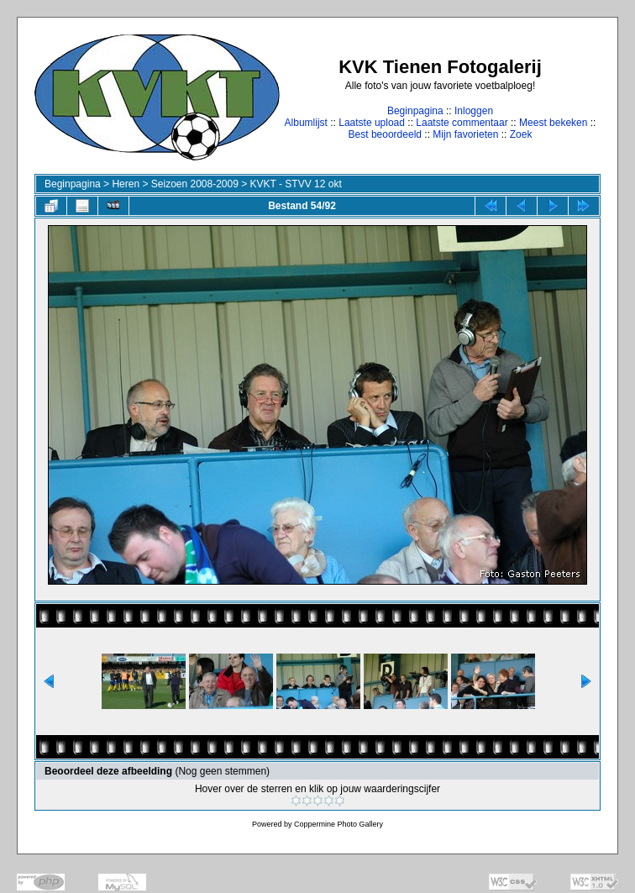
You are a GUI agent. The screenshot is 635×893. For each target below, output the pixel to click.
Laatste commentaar (461, 123)
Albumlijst (306, 123)
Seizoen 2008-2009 (195, 184)
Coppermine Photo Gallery (338, 824)
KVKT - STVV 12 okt (296, 184)
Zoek (521, 134)
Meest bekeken (553, 123)
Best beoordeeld (385, 134)
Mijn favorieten (465, 134)
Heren (125, 184)
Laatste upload (371, 123)
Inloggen (473, 111)
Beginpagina (415, 111)
